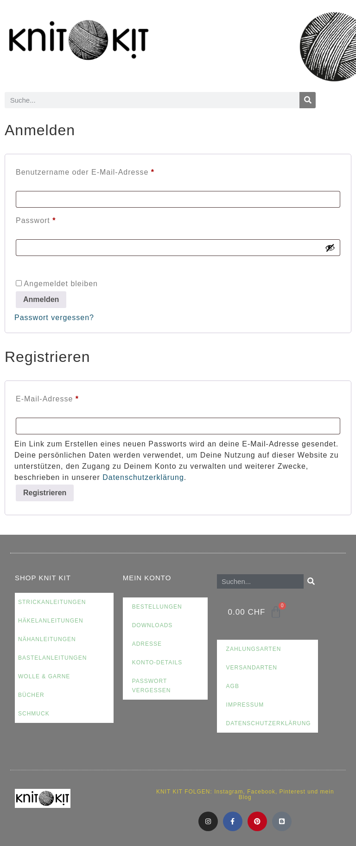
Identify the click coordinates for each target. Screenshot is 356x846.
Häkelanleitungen (50, 620)
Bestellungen (157, 606)
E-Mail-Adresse (69, 397)
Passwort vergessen (151, 686)
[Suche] (307, 100)
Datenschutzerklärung (143, 477)
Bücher (31, 695)
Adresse (147, 644)
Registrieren (44, 493)
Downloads (152, 625)
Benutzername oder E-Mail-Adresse (106, 170)
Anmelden (41, 299)
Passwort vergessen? (54, 317)
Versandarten (251, 667)
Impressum (245, 705)
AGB (232, 686)
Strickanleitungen (52, 602)
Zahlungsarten (253, 649)
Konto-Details (157, 662)
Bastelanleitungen (52, 658)
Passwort (57, 218)
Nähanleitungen (47, 639)
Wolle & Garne (44, 676)
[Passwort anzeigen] (330, 248)
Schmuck (34, 713)
